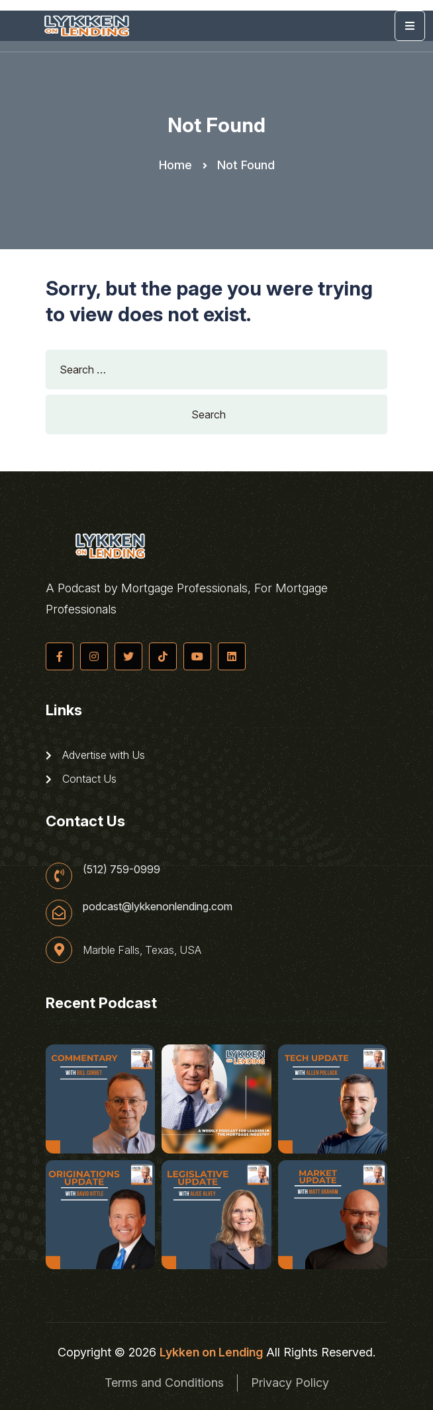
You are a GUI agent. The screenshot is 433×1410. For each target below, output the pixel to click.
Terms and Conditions (164, 1383)
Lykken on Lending (211, 1352)
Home (175, 165)
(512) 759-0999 (121, 869)
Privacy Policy (290, 1383)
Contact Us (81, 778)
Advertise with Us (95, 755)
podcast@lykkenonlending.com (157, 906)
